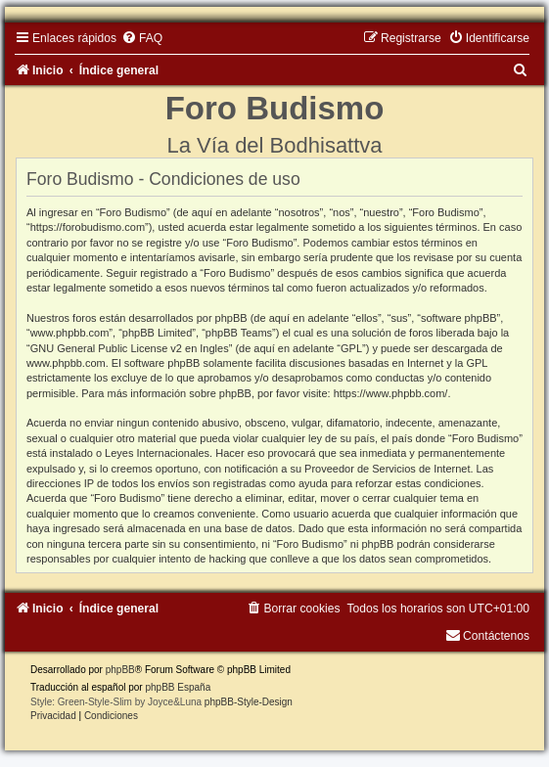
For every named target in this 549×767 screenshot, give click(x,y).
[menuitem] (141, 38)
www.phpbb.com (66, 363)
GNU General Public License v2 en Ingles (129, 348)
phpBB (120, 669)
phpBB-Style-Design (249, 702)
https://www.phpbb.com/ (391, 393)
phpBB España (177, 687)
